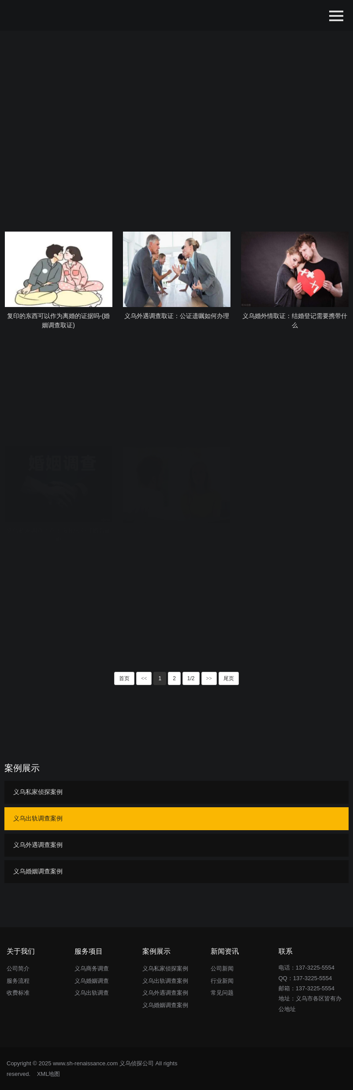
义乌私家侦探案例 (38, 791)
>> (209, 678)
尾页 (228, 678)
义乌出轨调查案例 (38, 818)
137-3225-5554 (312, 978)
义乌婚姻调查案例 (38, 871)
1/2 (191, 678)
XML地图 (48, 1074)
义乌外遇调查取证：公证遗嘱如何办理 (176, 315)
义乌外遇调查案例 (38, 844)
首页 (124, 678)
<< (144, 678)
